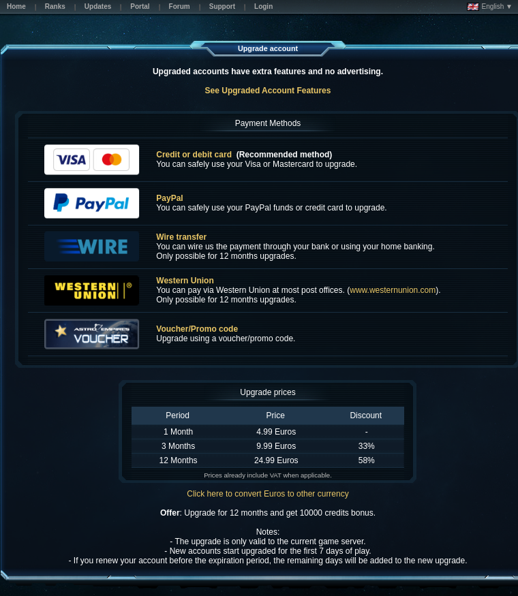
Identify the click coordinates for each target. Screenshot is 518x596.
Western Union (184, 280)
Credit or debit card (194, 154)
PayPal (169, 198)
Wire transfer (181, 237)
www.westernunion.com (393, 290)
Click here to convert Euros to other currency (267, 494)
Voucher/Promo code (197, 329)
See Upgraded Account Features (268, 90)
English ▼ (490, 7)
